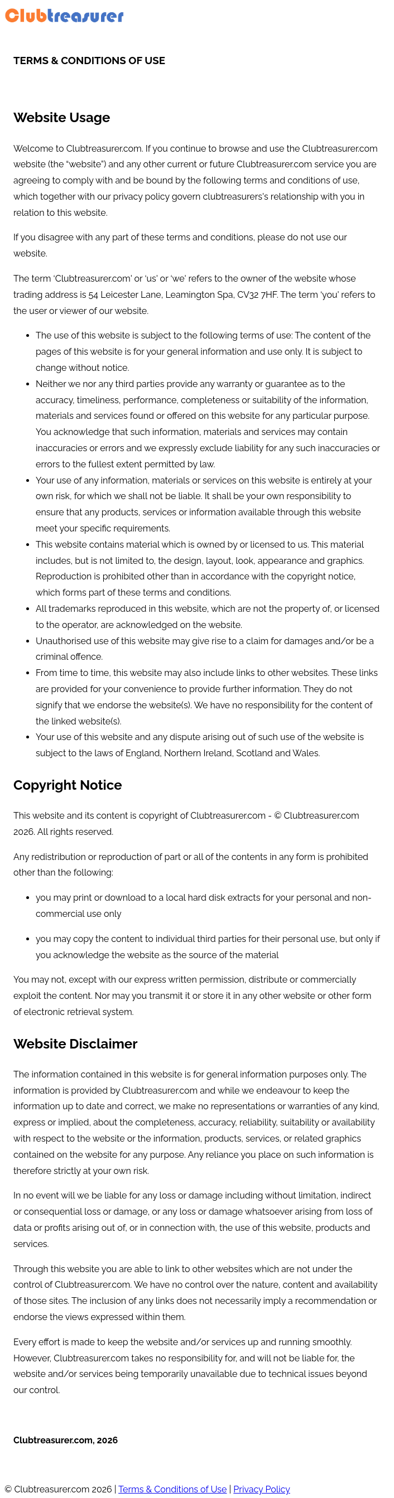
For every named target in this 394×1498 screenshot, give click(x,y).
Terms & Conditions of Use (172, 1489)
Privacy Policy (261, 1489)
